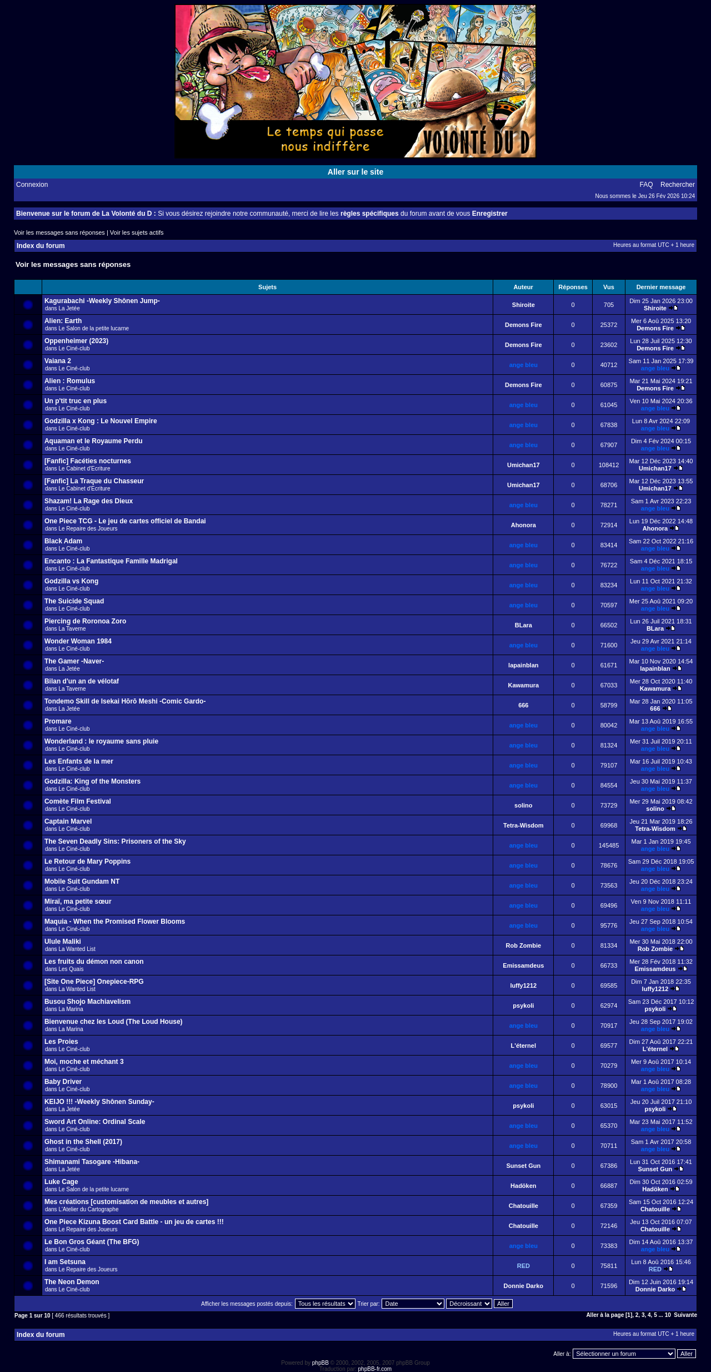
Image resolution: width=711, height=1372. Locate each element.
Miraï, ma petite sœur (78, 901)
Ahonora (523, 525)
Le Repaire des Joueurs (87, 529)
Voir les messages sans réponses (59, 232)
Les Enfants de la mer (78, 761)
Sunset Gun (523, 1165)
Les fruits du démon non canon (94, 961)
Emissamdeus (523, 965)
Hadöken (523, 1185)
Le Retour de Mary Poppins (87, 861)
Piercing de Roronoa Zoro (85, 621)
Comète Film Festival (77, 801)
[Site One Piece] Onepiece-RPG (94, 981)
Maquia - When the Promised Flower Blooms (114, 921)
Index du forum (41, 246)
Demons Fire (523, 324)
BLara (523, 625)
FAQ (646, 185)
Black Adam (63, 541)
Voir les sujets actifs (137, 232)
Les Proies (61, 1042)
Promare (58, 721)
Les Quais (70, 969)
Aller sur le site (355, 171)
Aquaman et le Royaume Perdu (93, 441)
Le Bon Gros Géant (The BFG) (91, 1242)
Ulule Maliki (62, 941)
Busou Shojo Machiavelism (87, 1002)
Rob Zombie (524, 945)
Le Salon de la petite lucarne (93, 328)
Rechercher (677, 185)
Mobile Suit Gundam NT (81, 881)
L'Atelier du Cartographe (88, 1209)
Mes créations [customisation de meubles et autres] (126, 1202)
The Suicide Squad (74, 601)
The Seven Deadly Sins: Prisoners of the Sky (115, 841)
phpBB (320, 1363)
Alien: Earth (63, 321)
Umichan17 (523, 465)
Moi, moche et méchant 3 (84, 1062)
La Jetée (68, 308)
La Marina (70, 1009)
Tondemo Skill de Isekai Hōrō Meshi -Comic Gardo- (125, 701)
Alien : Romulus (69, 381)
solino (523, 805)
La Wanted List (76, 949)
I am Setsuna (65, 1262)
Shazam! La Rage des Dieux (88, 501)
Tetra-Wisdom (523, 825)
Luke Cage (61, 1182)
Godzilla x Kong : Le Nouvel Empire (100, 421)
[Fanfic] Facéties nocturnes (87, 461)
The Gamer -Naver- (74, 661)
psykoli (523, 1005)
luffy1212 (523, 985)
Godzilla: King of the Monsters (92, 781)
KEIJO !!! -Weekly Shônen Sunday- (99, 1102)
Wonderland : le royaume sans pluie (101, 741)
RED (523, 1265)
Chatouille (523, 1205)
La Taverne (72, 629)
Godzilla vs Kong (71, 581)
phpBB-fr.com (375, 1369)
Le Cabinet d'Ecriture (84, 468)
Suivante (685, 1315)
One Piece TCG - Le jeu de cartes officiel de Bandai (125, 521)
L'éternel (523, 1045)
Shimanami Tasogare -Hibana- (91, 1162)
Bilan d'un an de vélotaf (81, 681)
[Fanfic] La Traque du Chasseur (94, 481)
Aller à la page (605, 1315)
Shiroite (523, 304)
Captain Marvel (68, 821)
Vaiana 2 (57, 361)
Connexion (32, 185)
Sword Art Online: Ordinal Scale (95, 1122)
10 (668, 1315)
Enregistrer (490, 213)
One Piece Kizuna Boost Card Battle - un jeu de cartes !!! (134, 1222)
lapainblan (523, 665)
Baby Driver (63, 1082)
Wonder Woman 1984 (78, 641)
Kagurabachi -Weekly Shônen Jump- (102, 301)
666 (523, 705)
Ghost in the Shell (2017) (83, 1142)
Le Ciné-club (73, 348)
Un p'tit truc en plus (75, 401)
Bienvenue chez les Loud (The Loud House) (113, 1022)
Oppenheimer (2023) (76, 341)
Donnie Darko (524, 1285)
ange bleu (523, 364)
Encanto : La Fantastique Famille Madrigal (111, 561)
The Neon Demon (71, 1282)
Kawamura (523, 685)
